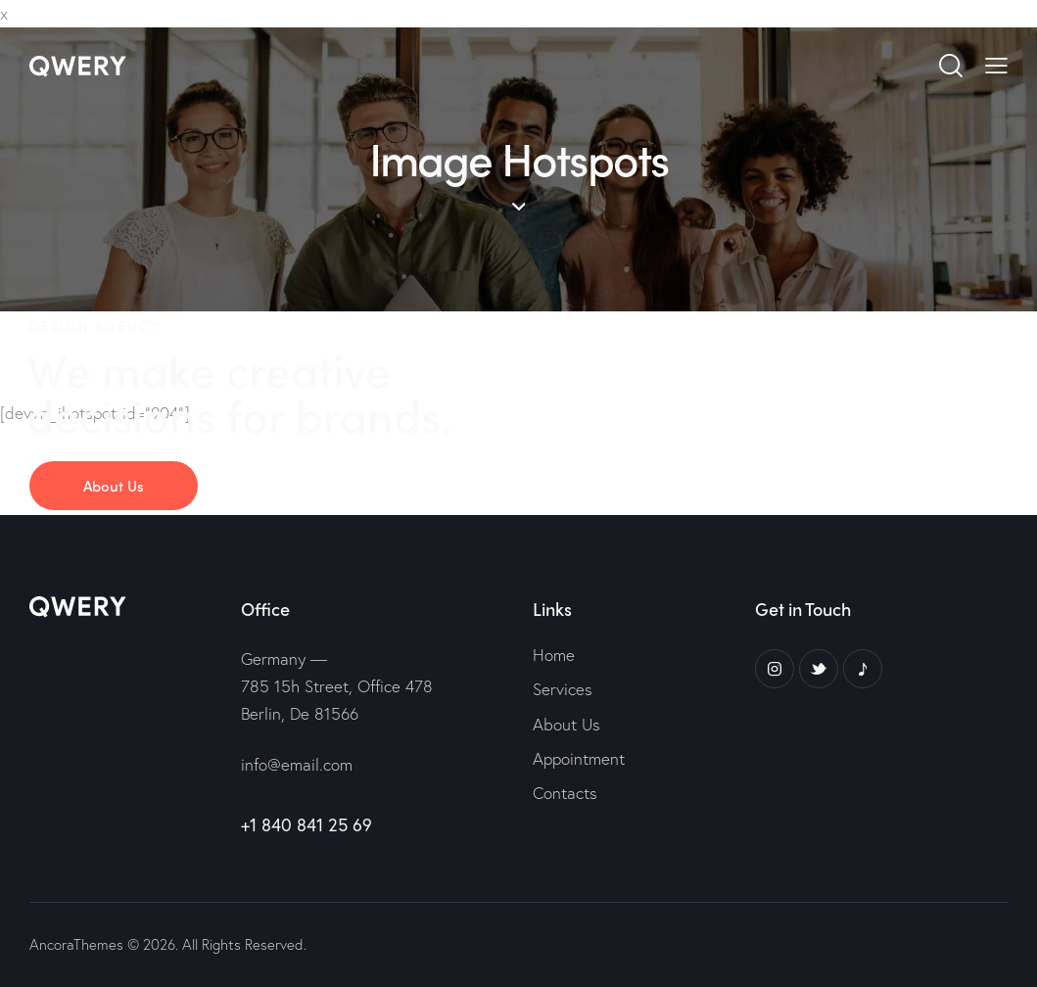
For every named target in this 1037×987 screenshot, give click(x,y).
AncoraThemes (76, 944)
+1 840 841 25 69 (306, 824)
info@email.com (297, 764)
